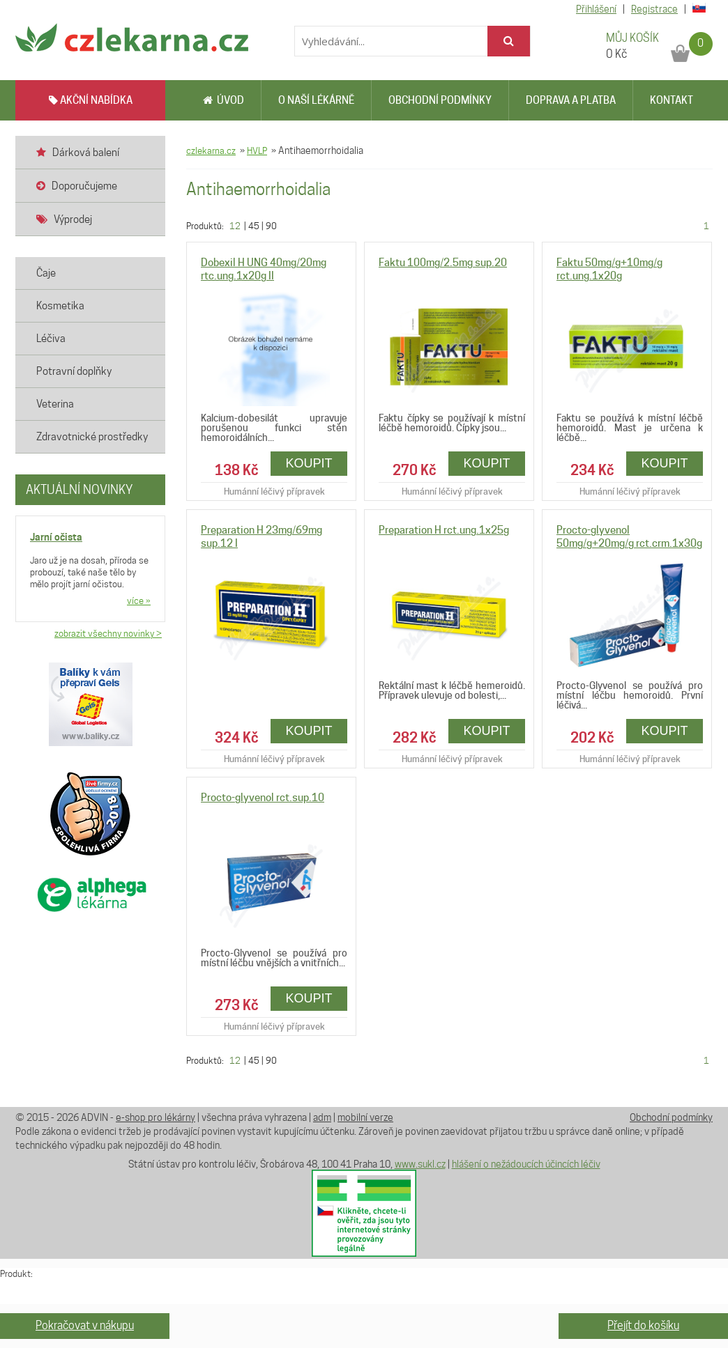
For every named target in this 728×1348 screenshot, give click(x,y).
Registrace (654, 9)
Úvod (223, 100)
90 (271, 225)
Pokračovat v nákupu (85, 1325)
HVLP (257, 150)
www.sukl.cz (420, 1164)
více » (139, 600)
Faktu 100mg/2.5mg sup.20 (443, 262)
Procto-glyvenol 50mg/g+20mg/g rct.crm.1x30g (629, 537)
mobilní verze (365, 1117)
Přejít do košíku (643, 1325)
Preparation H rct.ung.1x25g (444, 530)
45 (253, 225)
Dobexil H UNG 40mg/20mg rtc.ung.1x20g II (263, 269)
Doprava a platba (571, 100)
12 (235, 225)
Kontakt (671, 100)
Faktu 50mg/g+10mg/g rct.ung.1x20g (609, 269)
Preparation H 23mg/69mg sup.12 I (261, 537)
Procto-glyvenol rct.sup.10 (262, 797)
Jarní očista (56, 537)
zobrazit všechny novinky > (108, 633)
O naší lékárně (316, 100)
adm (322, 1117)
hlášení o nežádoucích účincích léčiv (526, 1164)
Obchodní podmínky (440, 100)
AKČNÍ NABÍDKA (90, 100)
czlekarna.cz (211, 150)
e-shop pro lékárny (155, 1117)
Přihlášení (596, 9)
